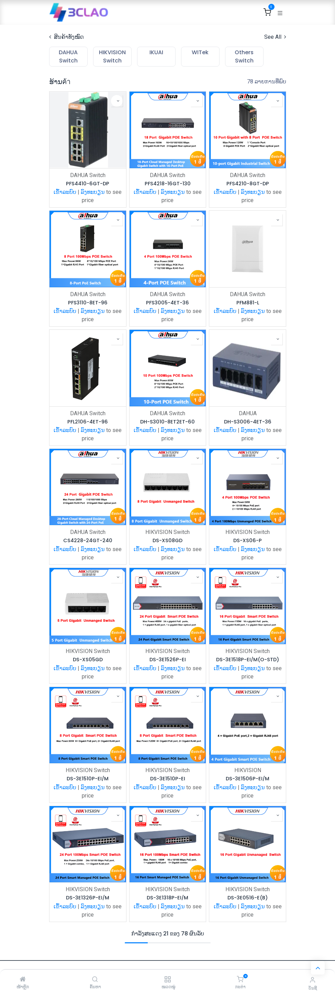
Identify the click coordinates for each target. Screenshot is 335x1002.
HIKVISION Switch (167, 532)
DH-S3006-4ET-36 (247, 422)
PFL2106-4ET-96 (87, 422)
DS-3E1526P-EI (167, 660)
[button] (116, 101)
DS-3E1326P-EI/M (87, 898)
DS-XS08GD (167, 541)
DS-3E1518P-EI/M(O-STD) (247, 660)
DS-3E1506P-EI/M (247, 779)
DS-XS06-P (247, 541)
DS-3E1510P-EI (167, 779)
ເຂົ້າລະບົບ (65, 192)
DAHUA (247, 413)
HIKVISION (247, 770)
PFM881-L (247, 303)
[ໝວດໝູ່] (167, 979)
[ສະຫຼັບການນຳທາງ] (280, 12)
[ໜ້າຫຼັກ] (23, 979)
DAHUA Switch (87, 175)
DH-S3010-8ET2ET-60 (167, 422)
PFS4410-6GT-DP (87, 184)
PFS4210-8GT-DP (247, 184)
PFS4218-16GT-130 (167, 184)
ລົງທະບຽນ (93, 192)
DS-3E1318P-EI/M (167, 898)
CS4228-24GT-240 (87, 541)
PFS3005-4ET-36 (167, 303)
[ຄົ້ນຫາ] (95, 979)
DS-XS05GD (87, 660)
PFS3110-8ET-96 (87, 303)
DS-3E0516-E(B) (247, 898)
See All (275, 37)
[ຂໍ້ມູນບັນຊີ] (312, 980)
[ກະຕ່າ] (240, 979)
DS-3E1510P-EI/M (88, 779)
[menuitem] (68, 57)
